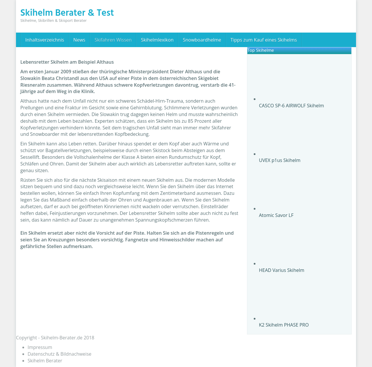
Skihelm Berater (45, 360)
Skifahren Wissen (113, 40)
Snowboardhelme (202, 40)
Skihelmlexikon (157, 40)
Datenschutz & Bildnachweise (60, 354)
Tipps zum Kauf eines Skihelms (263, 40)
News (79, 40)
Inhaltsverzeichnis (44, 40)
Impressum (40, 347)
